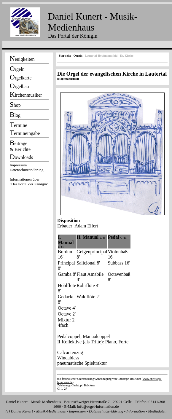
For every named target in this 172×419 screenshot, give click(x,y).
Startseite (65, 55)
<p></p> (29, 175)
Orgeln (78, 55)
